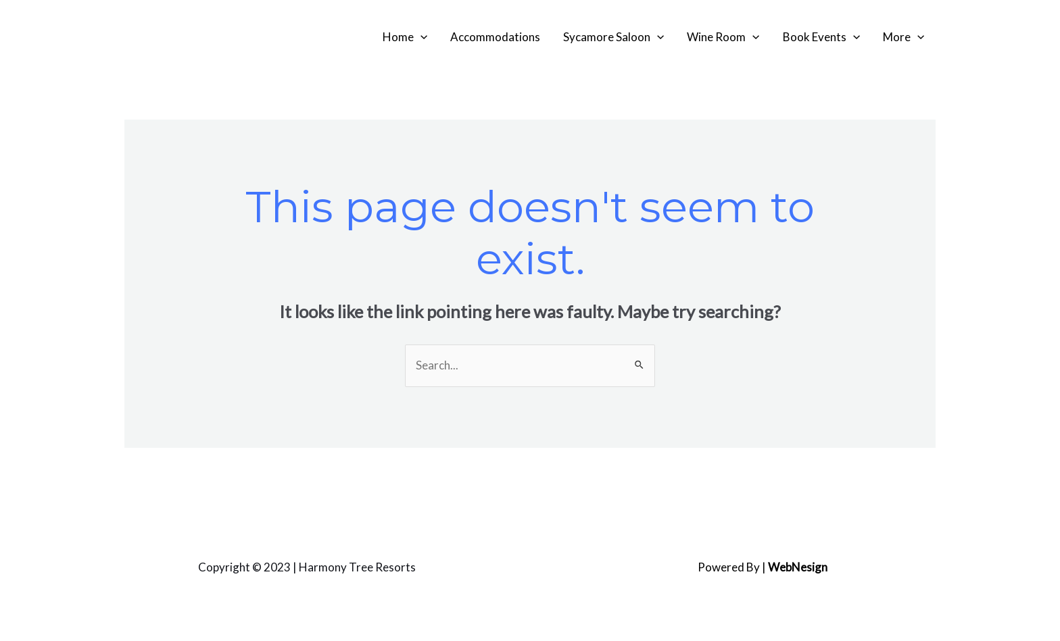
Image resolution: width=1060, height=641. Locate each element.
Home (405, 37)
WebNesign (797, 567)
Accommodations (495, 37)
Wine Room (723, 37)
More (903, 37)
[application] (420, 37)
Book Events (821, 37)
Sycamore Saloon (613, 37)
